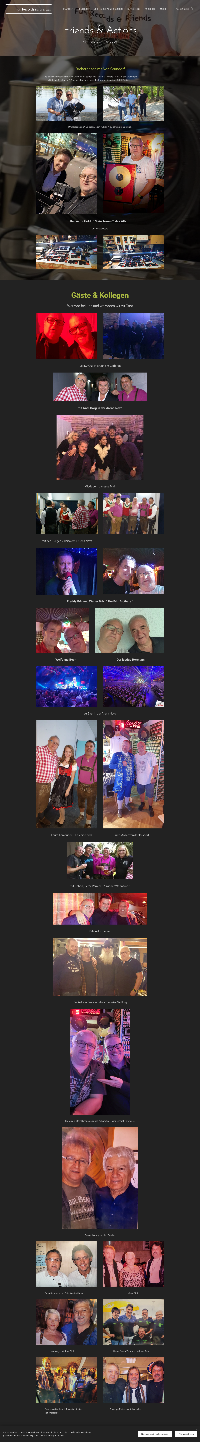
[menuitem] (69, 9)
